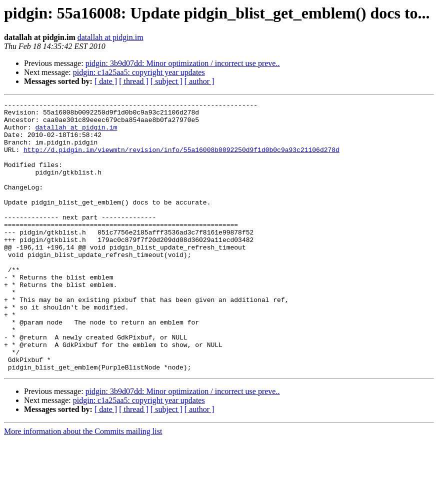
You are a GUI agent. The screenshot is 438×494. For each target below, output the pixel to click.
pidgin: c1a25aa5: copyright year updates (139, 72)
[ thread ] (133, 81)
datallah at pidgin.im (111, 37)
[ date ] (105, 81)
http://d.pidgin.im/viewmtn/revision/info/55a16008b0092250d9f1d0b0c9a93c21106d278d (182, 160)
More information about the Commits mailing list (83, 485)
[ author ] (199, 81)
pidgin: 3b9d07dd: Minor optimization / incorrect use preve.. (183, 63)
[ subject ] (166, 81)
